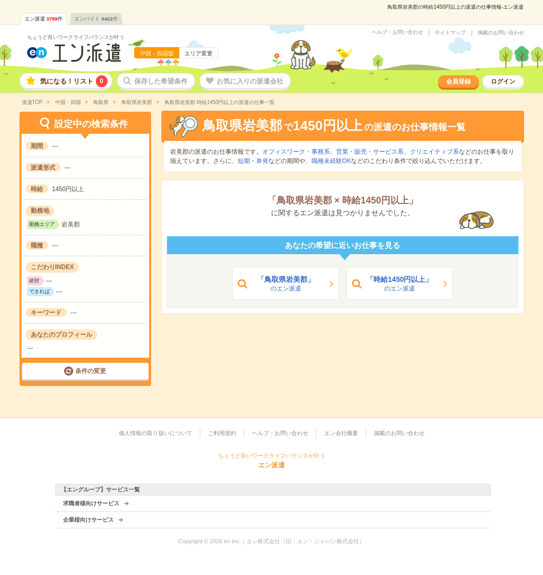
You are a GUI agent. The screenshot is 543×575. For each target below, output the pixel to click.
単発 (262, 161)
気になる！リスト (74, 81)
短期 (244, 161)
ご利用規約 (222, 433)
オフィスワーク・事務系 (296, 151)
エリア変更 (198, 53)
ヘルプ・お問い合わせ (397, 32)
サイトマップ (450, 32)
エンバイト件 (96, 19)
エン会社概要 (341, 433)
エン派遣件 (44, 19)
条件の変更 (90, 371)
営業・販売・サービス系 (370, 151)
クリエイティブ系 (434, 151)
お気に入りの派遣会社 (250, 81)
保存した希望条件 (160, 81)
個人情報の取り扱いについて (155, 433)
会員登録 (458, 81)
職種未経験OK (331, 161)
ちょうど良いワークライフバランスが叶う (75, 37)
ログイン (503, 81)
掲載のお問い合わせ (501, 32)
